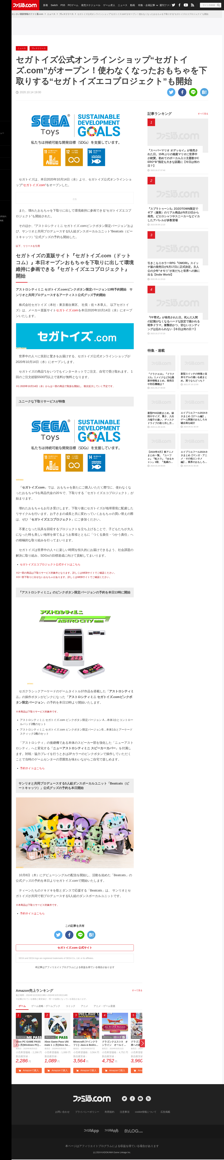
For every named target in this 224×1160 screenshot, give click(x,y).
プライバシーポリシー (89, 1112)
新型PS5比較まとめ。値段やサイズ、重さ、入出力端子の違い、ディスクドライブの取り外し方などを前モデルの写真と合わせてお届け (160, 418)
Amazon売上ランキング (34, 990)
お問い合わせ (68, 1112)
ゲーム (22, 1006)
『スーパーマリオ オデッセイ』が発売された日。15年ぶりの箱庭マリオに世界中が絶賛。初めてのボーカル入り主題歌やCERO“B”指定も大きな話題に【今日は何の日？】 (173, 158)
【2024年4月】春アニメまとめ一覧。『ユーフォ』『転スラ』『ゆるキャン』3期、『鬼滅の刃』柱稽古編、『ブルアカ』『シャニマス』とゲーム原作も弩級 (160, 457)
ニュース (120, 5)
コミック (70, 1006)
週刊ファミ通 (164, 5)
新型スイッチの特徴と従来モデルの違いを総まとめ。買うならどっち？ (194, 377)
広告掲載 (160, 1112)
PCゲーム (72, 5)
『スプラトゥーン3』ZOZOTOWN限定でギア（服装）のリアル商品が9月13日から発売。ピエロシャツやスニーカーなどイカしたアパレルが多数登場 (173, 214)
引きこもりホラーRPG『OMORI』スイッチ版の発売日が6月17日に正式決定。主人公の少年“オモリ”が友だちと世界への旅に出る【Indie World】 (173, 269)
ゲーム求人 (107, 5)
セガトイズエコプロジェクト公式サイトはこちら (50, 564)
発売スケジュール (89, 5)
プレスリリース (66, 14)
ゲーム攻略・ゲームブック (45, 1006)
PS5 (62, 5)
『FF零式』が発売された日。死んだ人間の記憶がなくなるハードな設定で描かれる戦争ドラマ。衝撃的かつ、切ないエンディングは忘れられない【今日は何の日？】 (173, 323)
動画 (130, 5)
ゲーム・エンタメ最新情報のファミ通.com (23, 14)
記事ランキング (159, 114)
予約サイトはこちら (32, 768)
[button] (142, 1044)
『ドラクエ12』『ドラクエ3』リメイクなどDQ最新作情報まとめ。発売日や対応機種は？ (160, 379)
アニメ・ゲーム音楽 (104, 1006)
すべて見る (137, 990)
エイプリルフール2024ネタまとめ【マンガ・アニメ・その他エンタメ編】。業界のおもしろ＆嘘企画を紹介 (194, 457)
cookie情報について (142, 1112)
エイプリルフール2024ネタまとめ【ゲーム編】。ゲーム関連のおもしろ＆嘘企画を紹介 (194, 417)
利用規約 (110, 1112)
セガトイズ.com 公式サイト (74, 947)
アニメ (84, 1006)
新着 (45, 5)
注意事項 (123, 1112)
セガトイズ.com (34, 185)
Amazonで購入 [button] (29, 1071)
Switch (53, 5)
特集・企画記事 (143, 5)
